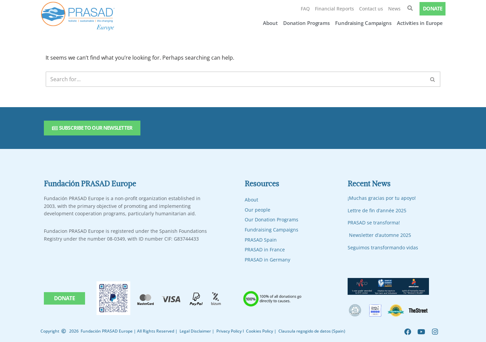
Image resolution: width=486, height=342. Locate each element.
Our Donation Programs (271, 220)
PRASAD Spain (261, 240)
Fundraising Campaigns (363, 23)
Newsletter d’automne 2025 (380, 235)
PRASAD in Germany (267, 259)
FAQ (305, 8)
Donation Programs (306, 23)
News (394, 8)
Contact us (371, 8)
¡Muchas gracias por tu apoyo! (382, 198)
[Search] (235, 79)
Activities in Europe (420, 23)
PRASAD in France (265, 249)
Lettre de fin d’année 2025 (377, 210)
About (270, 23)
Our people (257, 210)
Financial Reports (334, 8)
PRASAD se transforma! (374, 223)
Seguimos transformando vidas (383, 247)
